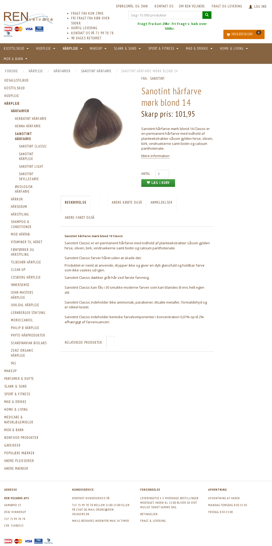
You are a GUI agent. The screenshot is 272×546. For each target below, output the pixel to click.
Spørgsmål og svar (132, 6)
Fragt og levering (227, 6)
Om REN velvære (192, 6)
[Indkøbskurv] (244, 34)
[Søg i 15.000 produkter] (206, 15)
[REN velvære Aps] (28, 18)
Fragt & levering (153, 521)
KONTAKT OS (164, 6)
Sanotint (157, 78)
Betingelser (149, 514)
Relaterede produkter (83, 342)
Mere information (155, 155)
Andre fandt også (80, 217)
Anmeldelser (161, 202)
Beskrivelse (75, 202)
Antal (146, 173)
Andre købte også (127, 202)
